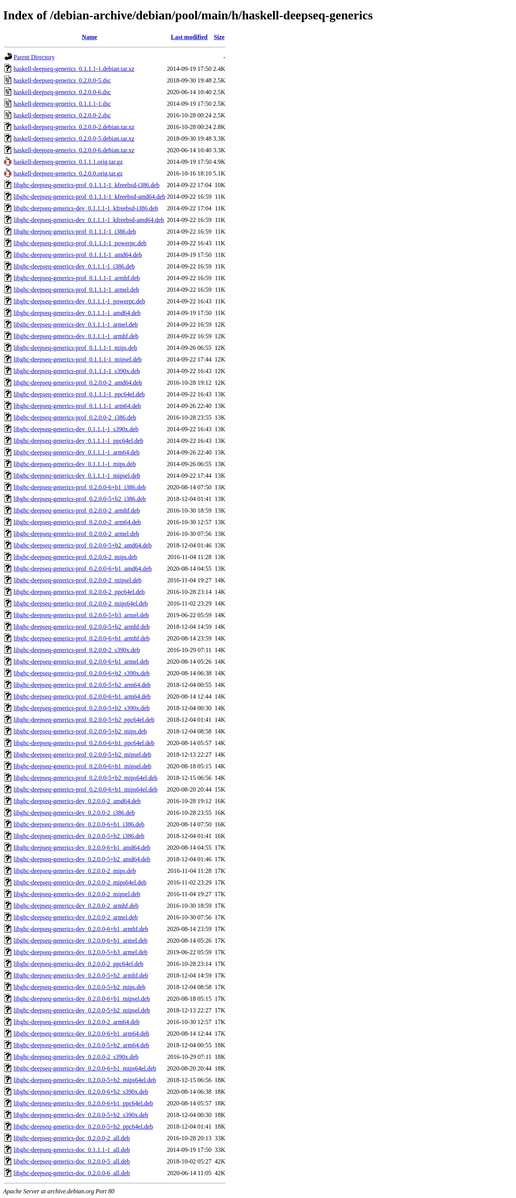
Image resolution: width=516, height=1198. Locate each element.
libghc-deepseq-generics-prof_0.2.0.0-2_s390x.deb (77, 650)
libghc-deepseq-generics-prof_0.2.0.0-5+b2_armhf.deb (82, 626)
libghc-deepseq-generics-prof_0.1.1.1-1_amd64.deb (78, 254)
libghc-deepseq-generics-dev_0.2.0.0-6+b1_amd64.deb (82, 847)
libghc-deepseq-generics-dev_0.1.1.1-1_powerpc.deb (79, 301)
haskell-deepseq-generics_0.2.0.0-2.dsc (62, 115)
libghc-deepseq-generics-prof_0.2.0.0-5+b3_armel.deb (81, 615)
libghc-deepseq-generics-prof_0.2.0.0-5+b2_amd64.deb (82, 545)
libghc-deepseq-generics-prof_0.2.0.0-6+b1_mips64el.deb (86, 789)
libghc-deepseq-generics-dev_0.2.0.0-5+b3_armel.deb (81, 952)
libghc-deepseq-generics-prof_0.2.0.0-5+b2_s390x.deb (82, 708)
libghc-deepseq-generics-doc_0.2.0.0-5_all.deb (72, 1161)
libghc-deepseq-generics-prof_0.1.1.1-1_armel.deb (76, 289)
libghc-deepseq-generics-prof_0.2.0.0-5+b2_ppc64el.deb (84, 719)
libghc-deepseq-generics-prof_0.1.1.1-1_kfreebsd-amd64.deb (89, 196)
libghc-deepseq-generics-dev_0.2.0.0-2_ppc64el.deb (78, 963)
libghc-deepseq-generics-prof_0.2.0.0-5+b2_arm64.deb (82, 685)
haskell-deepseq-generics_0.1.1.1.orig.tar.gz (68, 161)
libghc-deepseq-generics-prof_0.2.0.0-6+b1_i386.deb (80, 487)
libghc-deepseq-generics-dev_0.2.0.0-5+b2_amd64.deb (82, 859)
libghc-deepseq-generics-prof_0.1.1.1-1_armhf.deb (77, 278)
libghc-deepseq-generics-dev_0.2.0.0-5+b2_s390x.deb (81, 1115)
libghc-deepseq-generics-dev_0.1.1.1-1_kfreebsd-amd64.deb (89, 220)
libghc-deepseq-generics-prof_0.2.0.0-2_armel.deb (76, 533)
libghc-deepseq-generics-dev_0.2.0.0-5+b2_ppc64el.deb (83, 1126)
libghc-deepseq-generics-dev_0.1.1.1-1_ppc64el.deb (78, 440)
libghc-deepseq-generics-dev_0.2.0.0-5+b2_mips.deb (79, 987)
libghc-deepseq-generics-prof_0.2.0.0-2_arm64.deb (77, 522)
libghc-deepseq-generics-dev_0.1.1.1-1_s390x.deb (76, 429)
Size (219, 37)
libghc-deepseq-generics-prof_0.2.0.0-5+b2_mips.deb (80, 731)
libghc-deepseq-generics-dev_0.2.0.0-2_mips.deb (75, 871)
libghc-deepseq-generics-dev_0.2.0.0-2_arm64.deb (76, 1022)
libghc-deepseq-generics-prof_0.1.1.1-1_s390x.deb (77, 371)
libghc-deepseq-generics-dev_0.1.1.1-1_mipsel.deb (77, 475)
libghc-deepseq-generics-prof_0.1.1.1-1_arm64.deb (77, 406)
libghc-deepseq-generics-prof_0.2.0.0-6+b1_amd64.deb (82, 568)
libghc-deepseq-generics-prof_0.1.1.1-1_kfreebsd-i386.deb (87, 185)
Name (89, 37)
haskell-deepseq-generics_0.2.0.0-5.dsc (62, 80)
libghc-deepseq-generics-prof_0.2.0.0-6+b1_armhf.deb (82, 638)
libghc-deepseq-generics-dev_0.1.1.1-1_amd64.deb (77, 313)
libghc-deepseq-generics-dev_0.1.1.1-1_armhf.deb (76, 336)
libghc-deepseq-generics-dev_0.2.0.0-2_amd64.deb (77, 801)
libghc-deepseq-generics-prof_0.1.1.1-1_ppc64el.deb (79, 394)
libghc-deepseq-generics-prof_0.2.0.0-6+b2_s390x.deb (82, 673)
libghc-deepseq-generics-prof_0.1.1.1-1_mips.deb (75, 347)
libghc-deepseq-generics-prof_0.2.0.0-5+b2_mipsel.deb (82, 754)
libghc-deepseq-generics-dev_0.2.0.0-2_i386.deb (74, 812)
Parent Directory (34, 57)
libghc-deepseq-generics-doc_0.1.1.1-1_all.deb (72, 1149)
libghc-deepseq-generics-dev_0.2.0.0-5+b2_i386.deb (79, 836)
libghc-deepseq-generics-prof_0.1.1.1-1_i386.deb (75, 231)
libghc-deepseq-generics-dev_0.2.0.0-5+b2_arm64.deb (81, 1045)
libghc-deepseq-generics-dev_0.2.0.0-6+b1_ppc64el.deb (83, 1103)
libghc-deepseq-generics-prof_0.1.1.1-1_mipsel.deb (78, 359)
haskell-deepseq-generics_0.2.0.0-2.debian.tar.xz (74, 127)
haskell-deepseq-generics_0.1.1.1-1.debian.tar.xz (74, 68)
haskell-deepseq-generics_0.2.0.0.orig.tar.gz (68, 173)
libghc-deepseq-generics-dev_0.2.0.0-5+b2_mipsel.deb (82, 1010)
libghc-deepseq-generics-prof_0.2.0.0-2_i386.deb (75, 417)
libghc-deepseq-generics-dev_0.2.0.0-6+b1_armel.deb (81, 940)
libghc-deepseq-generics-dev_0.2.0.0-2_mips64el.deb (80, 882)
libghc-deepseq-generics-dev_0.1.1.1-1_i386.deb (74, 266)
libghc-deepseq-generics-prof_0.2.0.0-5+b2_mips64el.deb (86, 778)
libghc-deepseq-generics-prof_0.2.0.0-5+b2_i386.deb (80, 499)
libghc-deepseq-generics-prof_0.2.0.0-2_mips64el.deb (81, 603)
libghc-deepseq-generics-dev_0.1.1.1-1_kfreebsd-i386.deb (86, 208)
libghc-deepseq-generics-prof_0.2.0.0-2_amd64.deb (78, 382)
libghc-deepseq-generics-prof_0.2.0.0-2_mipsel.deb (78, 580)
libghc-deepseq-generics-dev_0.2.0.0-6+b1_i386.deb (79, 824)
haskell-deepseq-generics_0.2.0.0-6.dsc (62, 92)
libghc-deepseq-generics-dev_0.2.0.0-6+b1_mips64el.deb (85, 1068)
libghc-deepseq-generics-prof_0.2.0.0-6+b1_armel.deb (81, 661)
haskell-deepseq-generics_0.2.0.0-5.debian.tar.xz (74, 138)
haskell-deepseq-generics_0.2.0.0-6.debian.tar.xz (74, 150)
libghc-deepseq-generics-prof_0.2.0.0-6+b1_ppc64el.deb (84, 743)
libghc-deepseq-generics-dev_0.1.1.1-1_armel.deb (76, 324)
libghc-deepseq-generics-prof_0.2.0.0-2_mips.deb (75, 557)
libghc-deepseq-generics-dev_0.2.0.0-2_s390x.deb (76, 1056)
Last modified (189, 37)
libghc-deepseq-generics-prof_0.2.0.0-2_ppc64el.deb (79, 592)
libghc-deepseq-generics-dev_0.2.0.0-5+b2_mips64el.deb (85, 1080)
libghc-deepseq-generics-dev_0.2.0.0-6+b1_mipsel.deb (82, 998)
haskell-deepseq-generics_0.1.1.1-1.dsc (62, 103)
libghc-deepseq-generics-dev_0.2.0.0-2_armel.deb (76, 917)
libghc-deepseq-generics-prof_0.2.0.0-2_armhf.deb (77, 510)
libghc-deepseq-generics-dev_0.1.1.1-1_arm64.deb (76, 452)
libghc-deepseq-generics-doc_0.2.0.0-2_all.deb (72, 1138)
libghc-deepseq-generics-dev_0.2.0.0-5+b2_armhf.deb (81, 975)
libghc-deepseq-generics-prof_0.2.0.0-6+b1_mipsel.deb (82, 766)
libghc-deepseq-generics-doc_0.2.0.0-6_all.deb (72, 1173)
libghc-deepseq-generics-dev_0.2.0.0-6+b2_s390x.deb (81, 1091)
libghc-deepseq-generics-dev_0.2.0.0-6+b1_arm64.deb (81, 1033)
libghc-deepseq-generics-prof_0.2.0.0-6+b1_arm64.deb (82, 696)
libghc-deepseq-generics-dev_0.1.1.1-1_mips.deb (75, 464)
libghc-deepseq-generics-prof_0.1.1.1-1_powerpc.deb (80, 243)
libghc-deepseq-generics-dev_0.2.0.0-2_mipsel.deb (77, 894)
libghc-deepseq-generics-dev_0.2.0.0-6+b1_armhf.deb (81, 929)
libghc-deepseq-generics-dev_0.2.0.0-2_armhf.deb (76, 905)
